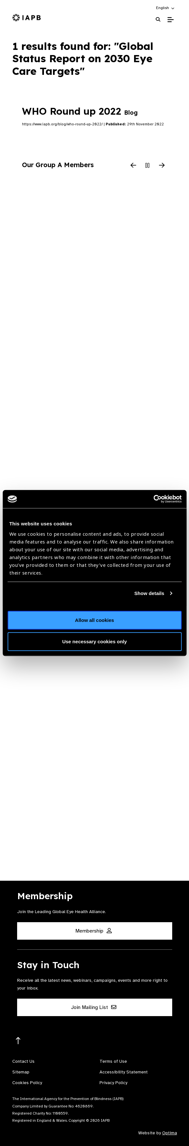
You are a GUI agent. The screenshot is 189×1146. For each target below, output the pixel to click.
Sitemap (20, 1072)
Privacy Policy (113, 1082)
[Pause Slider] (147, 166)
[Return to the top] (18, 1041)
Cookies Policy (27, 1082)
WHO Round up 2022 (80, 111)
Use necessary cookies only (94, 641)
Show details (149, 593)
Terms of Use (113, 1061)
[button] (165, 8)
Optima (169, 1133)
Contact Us (23, 1061)
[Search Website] (158, 19)
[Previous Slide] (133, 166)
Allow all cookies (94, 620)
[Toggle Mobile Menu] (170, 19)
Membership (93, 931)
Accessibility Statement (124, 1072)
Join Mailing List (93, 1007)
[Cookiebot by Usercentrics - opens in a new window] (153, 499)
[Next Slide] (162, 166)
